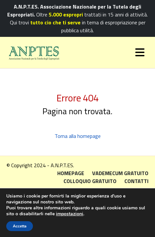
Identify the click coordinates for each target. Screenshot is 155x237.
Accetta (19, 226)
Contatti (136, 181)
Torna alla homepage (78, 136)
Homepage (70, 173)
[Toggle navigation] (139, 52)
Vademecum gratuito (120, 173)
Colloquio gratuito (90, 181)
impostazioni (69, 214)
